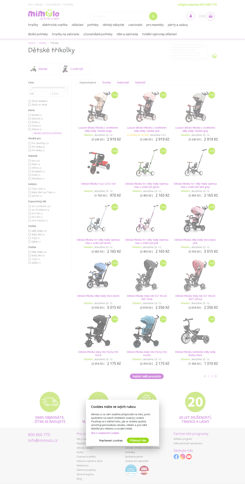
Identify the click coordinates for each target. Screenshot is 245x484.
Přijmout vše (138, 440)
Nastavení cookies (111, 440)
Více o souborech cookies (105, 433)
